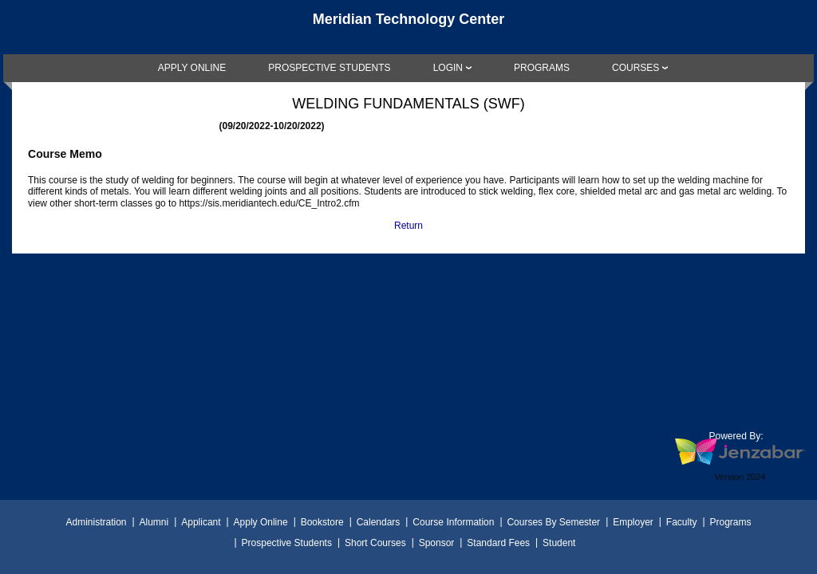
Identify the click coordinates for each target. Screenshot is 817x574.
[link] (192, 67)
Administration (95, 522)
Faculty (681, 522)
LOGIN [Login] (448, 67)
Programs (731, 522)
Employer (633, 522)
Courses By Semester (553, 522)
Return (408, 225)
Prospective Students (287, 542)
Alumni (154, 522)
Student (559, 542)
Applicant (200, 522)
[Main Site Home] (408, 27)
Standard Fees (498, 542)
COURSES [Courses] (635, 67)
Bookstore (322, 522)
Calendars (379, 522)
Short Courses (375, 542)
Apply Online (261, 522)
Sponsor (437, 542)
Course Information (453, 522)
